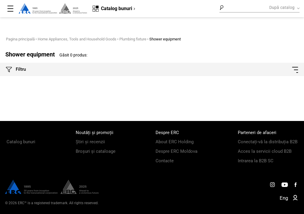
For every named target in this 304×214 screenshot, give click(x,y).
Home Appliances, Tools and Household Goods (77, 39)
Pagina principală (20, 39)
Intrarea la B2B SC (255, 160)
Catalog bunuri (21, 141)
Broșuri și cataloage (95, 151)
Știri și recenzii (90, 141)
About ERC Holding (175, 141)
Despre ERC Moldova (176, 151)
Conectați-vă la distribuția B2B (267, 141)
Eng (284, 198)
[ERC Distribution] (52, 192)
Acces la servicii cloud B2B (265, 151)
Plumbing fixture (132, 39)
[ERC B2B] (295, 198)
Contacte (165, 160)
